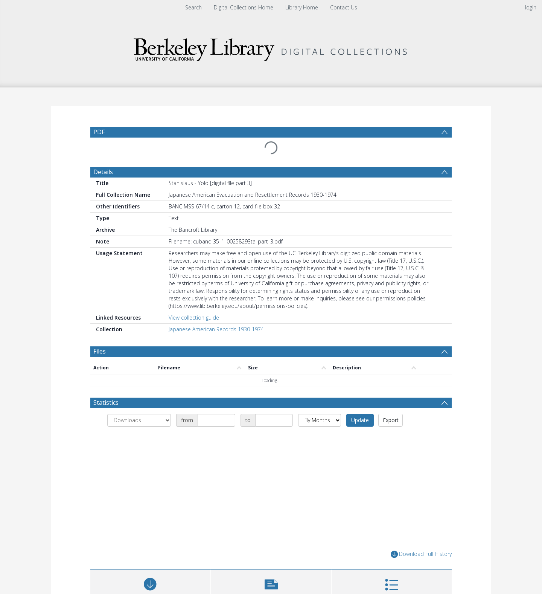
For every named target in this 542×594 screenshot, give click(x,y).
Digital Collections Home (243, 7)
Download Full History (421, 554)
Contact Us (343, 7)
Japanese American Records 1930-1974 (216, 329)
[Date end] (274, 420)
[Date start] (216, 420)
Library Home (301, 7)
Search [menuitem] (193, 7)
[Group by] (139, 420)
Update (360, 420)
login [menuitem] (530, 7)
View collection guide (194, 317)
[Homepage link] (271, 48)
